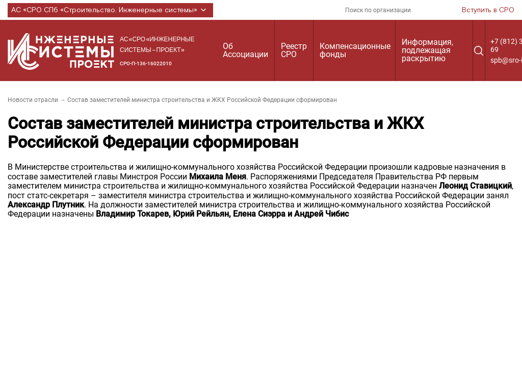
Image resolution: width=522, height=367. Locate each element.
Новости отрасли (33, 99)
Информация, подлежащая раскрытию (427, 50)
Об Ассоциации (245, 50)
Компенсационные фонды (355, 50)
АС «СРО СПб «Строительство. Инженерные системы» (110, 10)
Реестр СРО (294, 50)
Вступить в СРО (488, 10)
